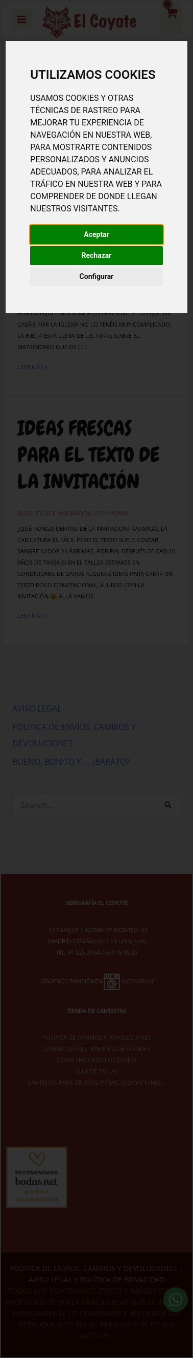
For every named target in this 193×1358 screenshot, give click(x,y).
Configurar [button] (97, 276)
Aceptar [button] (96, 234)
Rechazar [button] (97, 255)
